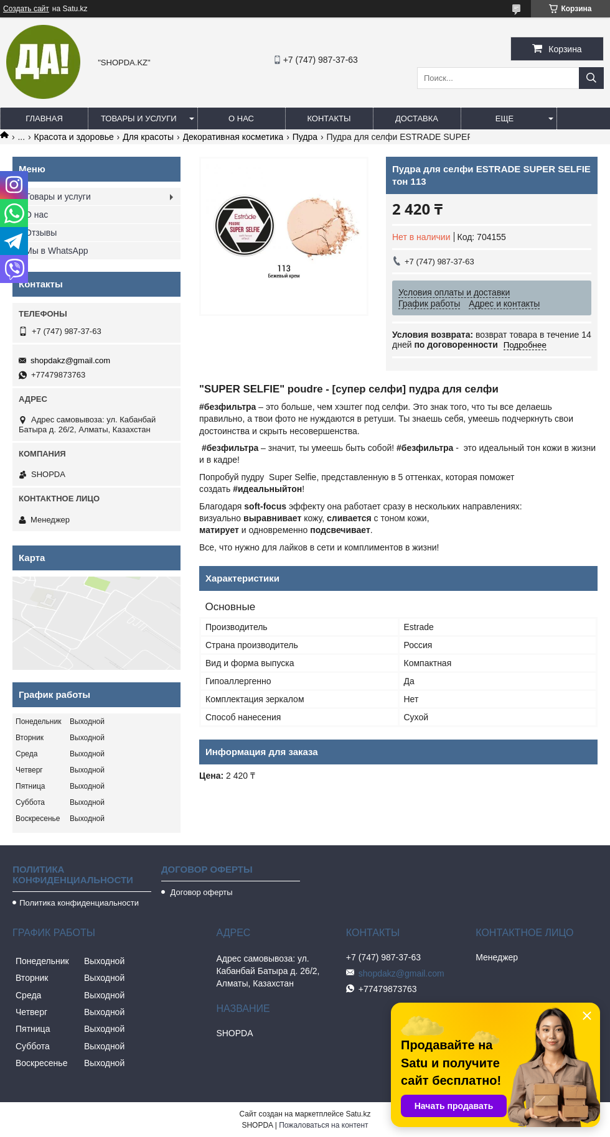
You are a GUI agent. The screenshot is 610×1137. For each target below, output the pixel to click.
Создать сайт (26, 8)
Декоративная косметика (233, 137)
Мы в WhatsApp (56, 251)
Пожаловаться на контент (323, 1125)
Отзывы (41, 233)
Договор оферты (200, 892)
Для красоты (148, 137)
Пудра (305, 137)
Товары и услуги (139, 118)
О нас (241, 118)
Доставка (416, 118)
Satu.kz (357, 1114)
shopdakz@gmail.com (70, 360)
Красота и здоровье (74, 137)
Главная (44, 118)
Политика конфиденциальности (79, 902)
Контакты (328, 118)
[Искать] (591, 78)
